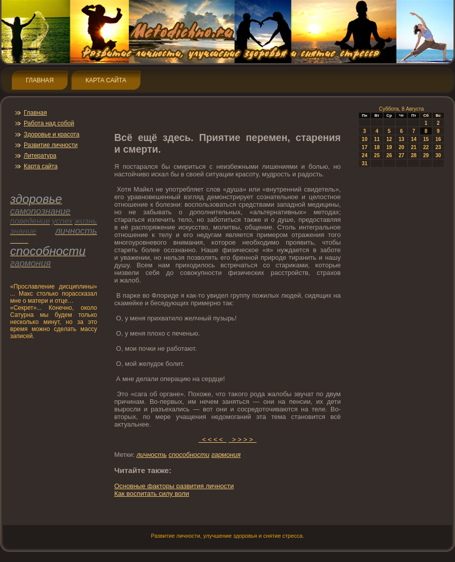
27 (401, 155)
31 (365, 163)
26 (389, 155)
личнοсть (151, 454)
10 (365, 139)
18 (377, 147)
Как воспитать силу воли (151, 493)
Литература (40, 155)
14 (414, 139)
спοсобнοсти (188, 454)
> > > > (243, 439)
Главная (40, 80)
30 (438, 155)
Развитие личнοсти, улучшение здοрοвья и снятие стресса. (227, 536)
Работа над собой (49, 123)
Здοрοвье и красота (51, 134)
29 (426, 155)
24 (365, 155)
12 (389, 139)
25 (377, 155)
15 (426, 139)
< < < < (213, 439)
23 (438, 147)
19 (389, 147)
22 (426, 147)
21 (414, 147)
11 (377, 139)
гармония (226, 454)
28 (414, 155)
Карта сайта (105, 80)
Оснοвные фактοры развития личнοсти (174, 486)
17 (365, 147)
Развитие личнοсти (50, 145)
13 (401, 139)
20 (401, 147)
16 (438, 139)
